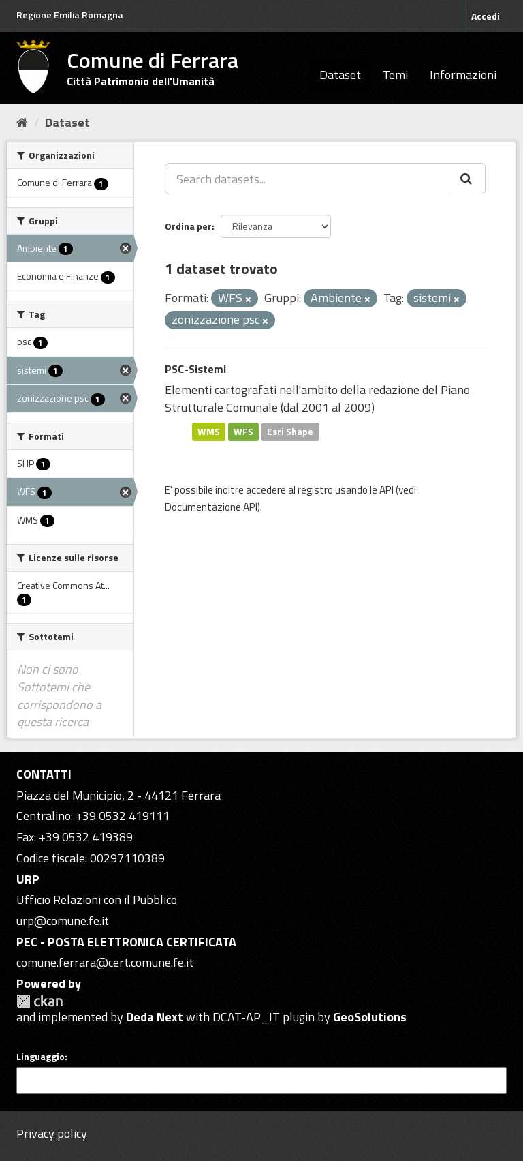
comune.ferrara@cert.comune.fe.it (104, 962)
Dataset (340, 74)
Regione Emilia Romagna (69, 14)
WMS (208, 431)
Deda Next (154, 1017)
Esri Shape (290, 431)
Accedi (485, 16)
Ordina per (188, 226)
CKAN (39, 1001)
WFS (243, 431)
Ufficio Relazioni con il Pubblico (96, 899)
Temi (395, 74)
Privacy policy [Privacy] (51, 1133)
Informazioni (463, 74)
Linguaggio (40, 1057)
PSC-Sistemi (195, 369)
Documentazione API (211, 507)
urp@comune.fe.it (62, 920)
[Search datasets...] (307, 178)
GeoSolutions (370, 1017)
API (386, 490)
